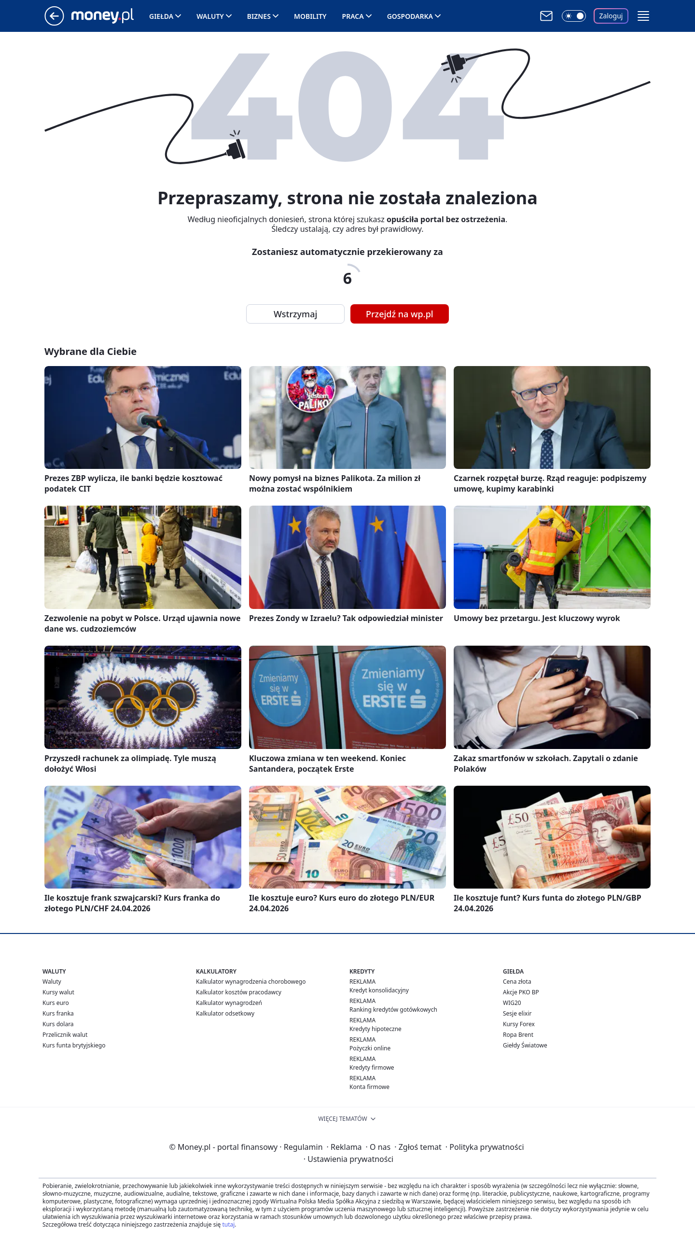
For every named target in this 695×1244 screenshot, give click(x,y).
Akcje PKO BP (521, 992)
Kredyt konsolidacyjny (379, 990)
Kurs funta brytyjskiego (73, 1045)
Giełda (161, 16)
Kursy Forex (519, 1024)
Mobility (310, 16)
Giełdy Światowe (525, 1045)
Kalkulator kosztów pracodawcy (238, 992)
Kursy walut (58, 992)
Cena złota (517, 981)
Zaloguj (611, 15)
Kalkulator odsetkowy (225, 1013)
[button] (643, 16)
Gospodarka (410, 16)
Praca (353, 16)
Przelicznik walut (64, 1035)
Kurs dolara (58, 1024)
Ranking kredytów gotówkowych (393, 1009)
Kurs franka (58, 1013)
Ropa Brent (518, 1035)
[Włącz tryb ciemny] (574, 16)
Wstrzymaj (295, 314)
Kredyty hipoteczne (375, 1029)
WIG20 (512, 1003)
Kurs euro (55, 1003)
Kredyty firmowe (371, 1067)
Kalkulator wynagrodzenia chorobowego (251, 981)
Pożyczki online (369, 1048)
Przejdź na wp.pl (399, 314)
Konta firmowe (369, 1087)
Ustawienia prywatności (348, 1159)
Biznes (259, 16)
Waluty (210, 16)
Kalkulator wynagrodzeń (229, 1003)
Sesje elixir (517, 1013)
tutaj (228, 1224)
